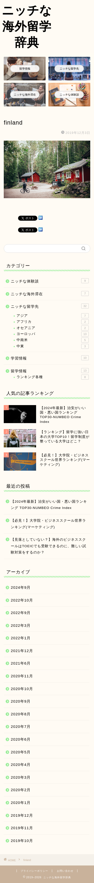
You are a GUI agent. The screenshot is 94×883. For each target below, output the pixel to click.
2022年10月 (22, 600)
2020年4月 (21, 764)
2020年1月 (21, 802)
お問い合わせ (65, 870)
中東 (53, 346)
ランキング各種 (53, 377)
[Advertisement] (73, 19)
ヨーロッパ (53, 334)
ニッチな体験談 (50, 280)
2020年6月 (21, 739)
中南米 (53, 340)
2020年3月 (21, 777)
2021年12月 (22, 651)
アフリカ (53, 321)
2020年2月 (21, 790)
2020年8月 (21, 714)
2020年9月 (21, 701)
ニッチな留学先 (50, 306)
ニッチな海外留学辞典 (27, 26)
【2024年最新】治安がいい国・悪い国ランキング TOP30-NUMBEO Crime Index (49, 505)
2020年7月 (21, 726)
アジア (53, 315)
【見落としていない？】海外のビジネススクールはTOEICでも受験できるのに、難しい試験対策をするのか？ (48, 546)
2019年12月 (22, 815)
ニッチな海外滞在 (50, 293)
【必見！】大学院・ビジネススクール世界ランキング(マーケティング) (48, 524)
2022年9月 (21, 613)
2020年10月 (22, 689)
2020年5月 (21, 752)
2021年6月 (21, 663)
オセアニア (53, 328)
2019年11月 (22, 828)
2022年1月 (21, 638)
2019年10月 (22, 840)
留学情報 (50, 370)
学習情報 (50, 357)
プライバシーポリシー (34, 870)
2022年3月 (21, 625)
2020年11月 (22, 676)
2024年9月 (21, 587)
